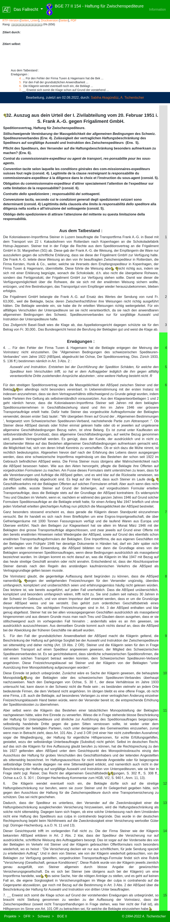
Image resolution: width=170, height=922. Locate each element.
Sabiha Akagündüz (104, 97)
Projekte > (12, 916)
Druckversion (49, 20)
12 (165, 783)
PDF (74, 20)
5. (21, 82)
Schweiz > (46, 916)
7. (20, 90)
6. (21, 86)
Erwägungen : (81, 341)
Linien (34, 20)
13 (165, 803)
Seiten (25, 20)
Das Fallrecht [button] (21, 9)
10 (165, 673)
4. (20, 78)
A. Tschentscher (132, 97)
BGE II (62, 916)
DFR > (29, 916)
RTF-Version (11, 20)
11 (165, 710)
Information (157, 9)
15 (165, 895)
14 (165, 831)
